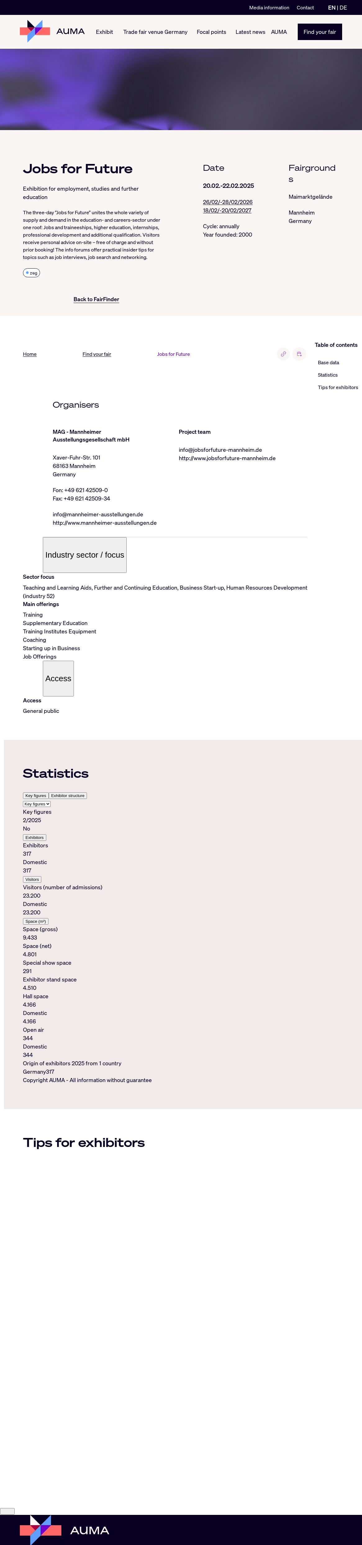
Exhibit (104, 31)
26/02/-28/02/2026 (228, 202)
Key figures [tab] (35, 795)
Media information (269, 7)
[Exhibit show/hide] (115, 32)
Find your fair (320, 31)
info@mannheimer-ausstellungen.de (98, 514)
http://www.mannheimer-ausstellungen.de (105, 522)
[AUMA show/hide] (289, 32)
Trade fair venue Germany (155, 31)
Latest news (250, 31)
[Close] (7, 1511)
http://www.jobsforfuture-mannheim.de (227, 458)
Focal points (211, 31)
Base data (328, 362)
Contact (305, 7)
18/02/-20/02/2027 (227, 210)
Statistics (328, 374)
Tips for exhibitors (338, 387)
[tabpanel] (165, 933)
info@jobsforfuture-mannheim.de (220, 449)
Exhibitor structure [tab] (67, 795)
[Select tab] (37, 804)
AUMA (279, 31)
